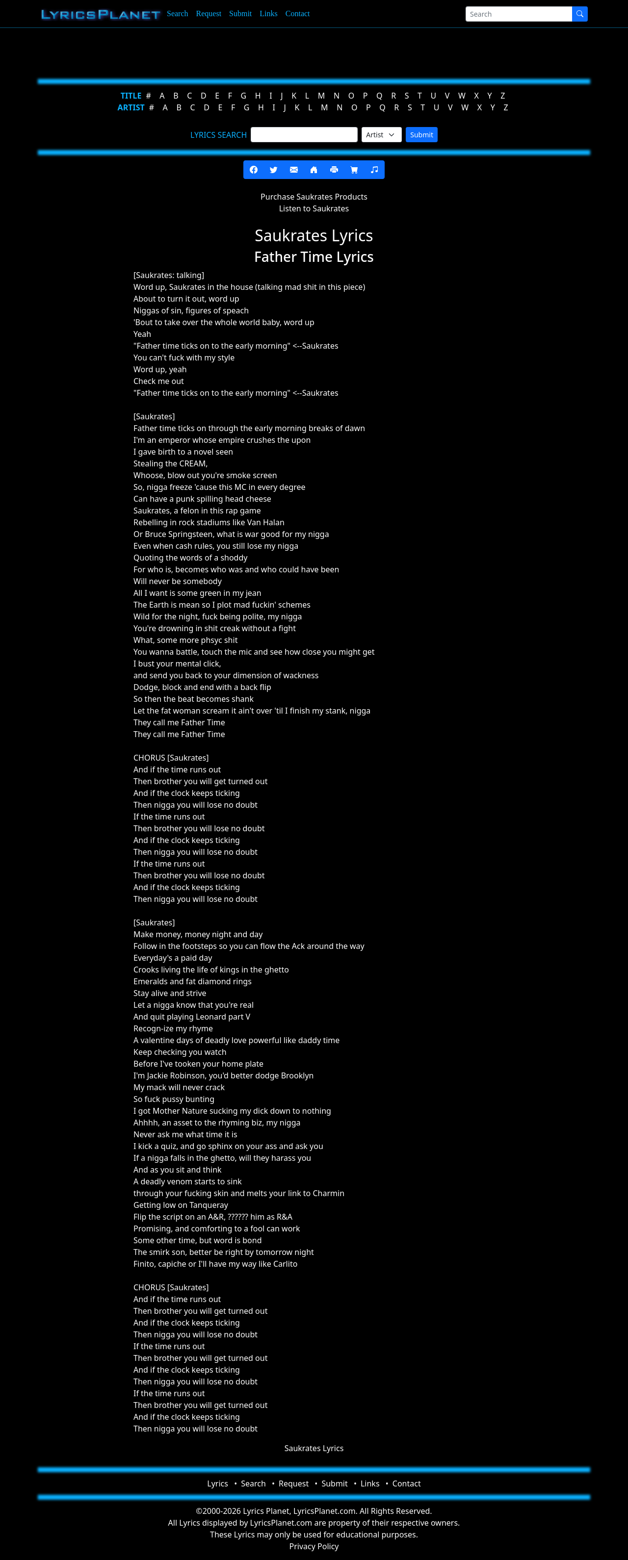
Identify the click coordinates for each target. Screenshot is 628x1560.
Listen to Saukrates (314, 208)
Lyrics (217, 1483)
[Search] (519, 14)
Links (268, 13)
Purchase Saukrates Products (314, 196)
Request (209, 13)
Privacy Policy (314, 1546)
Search (177, 13)
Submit (240, 13)
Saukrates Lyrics (314, 1448)
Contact (298, 13)
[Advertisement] (310, 51)
